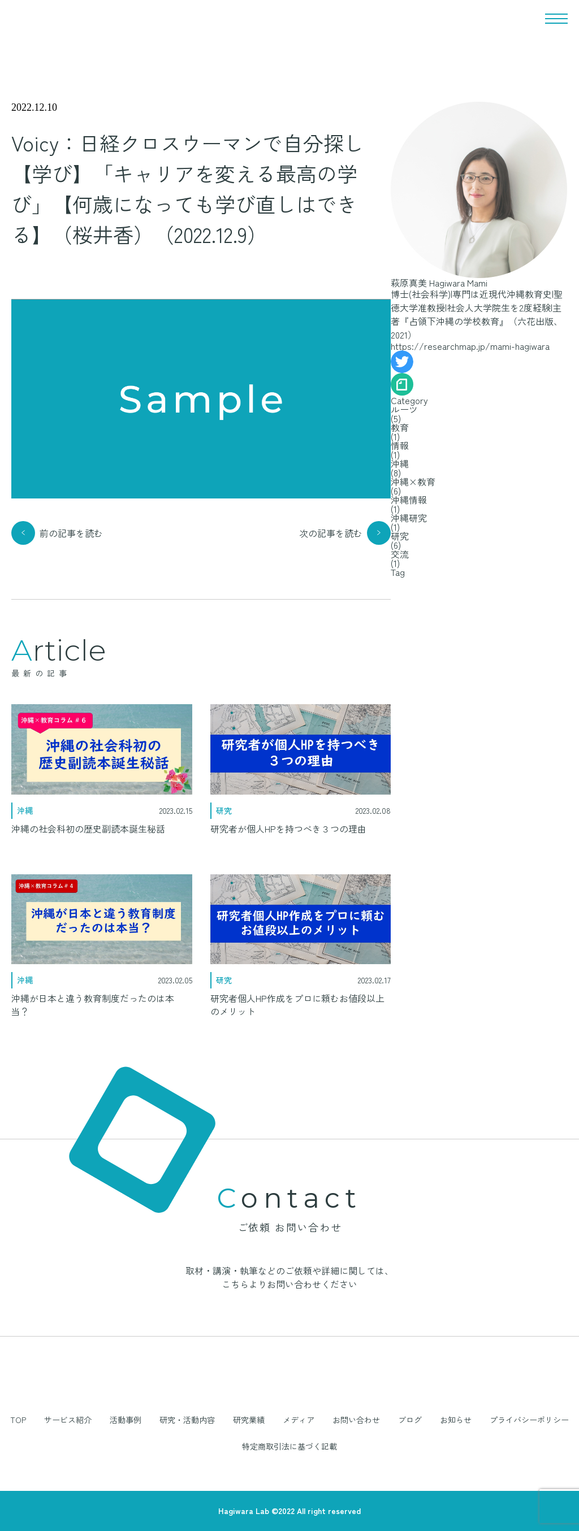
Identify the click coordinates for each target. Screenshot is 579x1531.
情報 (400, 445)
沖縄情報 (409, 499)
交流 (400, 553)
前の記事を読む (71, 533)
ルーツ (404, 409)
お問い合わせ (356, 1420)
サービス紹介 (68, 1420)
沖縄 (400, 463)
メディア (298, 1420)
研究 (400, 535)
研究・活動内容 (187, 1420)
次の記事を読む (330, 533)
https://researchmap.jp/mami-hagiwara (470, 345)
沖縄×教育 (413, 481)
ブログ (410, 1420)
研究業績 (249, 1420)
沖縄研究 (409, 517)
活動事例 (125, 1420)
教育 (400, 427)
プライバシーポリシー (529, 1420)
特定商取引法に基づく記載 (289, 1446)
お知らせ (456, 1420)
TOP (18, 1420)
